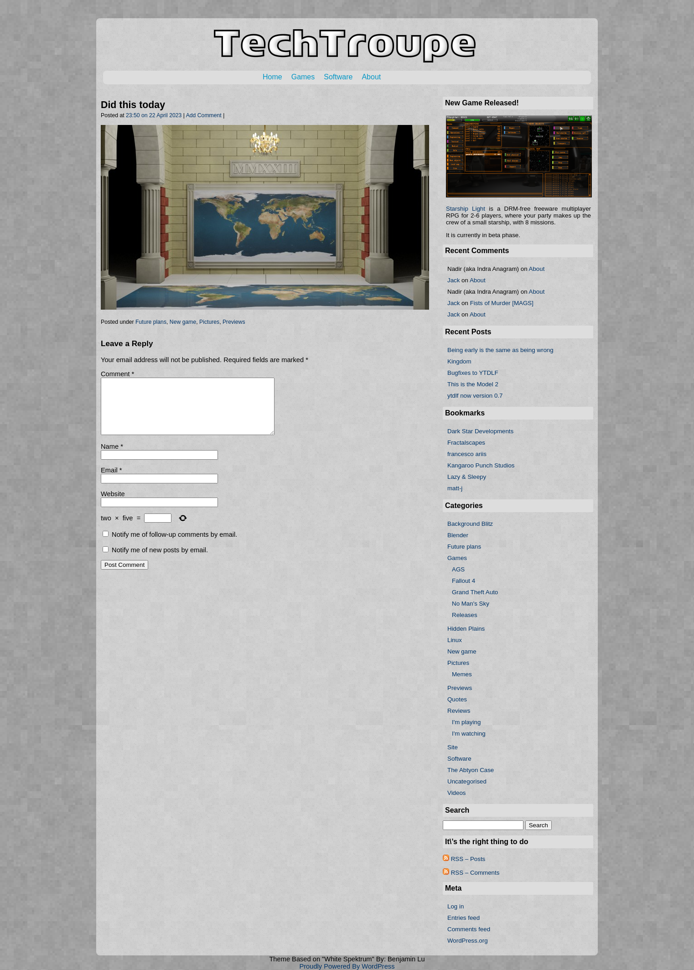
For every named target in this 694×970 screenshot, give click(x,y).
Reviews (458, 710)
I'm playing (466, 722)
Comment (117, 374)
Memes (462, 674)
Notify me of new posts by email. (160, 561)
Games (303, 77)
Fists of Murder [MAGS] (501, 303)
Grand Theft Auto (475, 592)
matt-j (454, 488)
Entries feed (463, 917)
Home (272, 77)
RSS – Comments (471, 872)
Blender (457, 535)
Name (112, 457)
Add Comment (204, 115)
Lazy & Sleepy (466, 476)
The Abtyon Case (470, 770)
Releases (464, 615)
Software (338, 77)
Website (113, 504)
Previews (234, 322)
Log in (455, 906)
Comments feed (468, 929)
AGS (458, 569)
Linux (454, 640)
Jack (453, 280)
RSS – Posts (464, 859)
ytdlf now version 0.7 (475, 395)
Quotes (457, 699)
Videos (456, 792)
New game (183, 322)
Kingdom (459, 361)
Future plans (150, 322)
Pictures (209, 322)
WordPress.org (467, 940)
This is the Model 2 (472, 384)
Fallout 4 (463, 580)
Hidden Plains (466, 628)
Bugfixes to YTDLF (472, 372)
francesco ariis (467, 454)
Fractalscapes (466, 442)
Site (452, 747)
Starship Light (465, 208)
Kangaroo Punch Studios (480, 465)
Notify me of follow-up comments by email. (174, 545)
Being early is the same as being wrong (500, 350)
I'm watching (469, 733)
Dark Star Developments (480, 431)
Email (111, 481)
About (371, 77)
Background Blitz (470, 523)
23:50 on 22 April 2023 (153, 115)
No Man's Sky (470, 603)
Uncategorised (467, 781)
